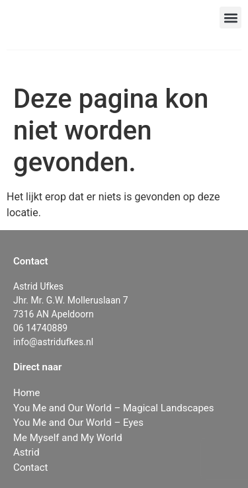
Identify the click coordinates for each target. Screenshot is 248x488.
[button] (230, 17)
